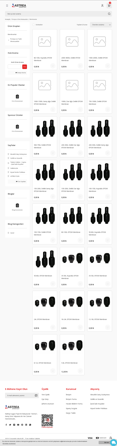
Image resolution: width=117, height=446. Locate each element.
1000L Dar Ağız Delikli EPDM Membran (72, 102)
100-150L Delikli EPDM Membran (42, 233)
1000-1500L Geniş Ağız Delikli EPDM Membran (45, 102)
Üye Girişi (45, 399)
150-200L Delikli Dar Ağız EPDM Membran (70, 189)
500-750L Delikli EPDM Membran (42, 146)
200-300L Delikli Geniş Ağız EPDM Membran (99, 146)
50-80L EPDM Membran (43, 276)
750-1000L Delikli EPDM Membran (98, 102)
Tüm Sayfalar (21, 181)
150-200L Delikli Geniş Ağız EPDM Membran (44, 189)
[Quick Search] (14, 66)
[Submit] (37, 395)
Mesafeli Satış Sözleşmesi (100, 395)
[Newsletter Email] (22, 395)
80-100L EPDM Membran (70, 232)
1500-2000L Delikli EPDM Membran (98, 59)
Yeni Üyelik (45, 395)
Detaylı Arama (21, 72)
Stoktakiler (39, 25)
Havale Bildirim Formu (74, 404)
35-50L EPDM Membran (98, 276)
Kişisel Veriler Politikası (98, 408)
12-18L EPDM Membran (98, 319)
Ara (24, 67)
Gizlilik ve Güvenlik (97, 399)
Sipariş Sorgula (71, 408)
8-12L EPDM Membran (42, 363)
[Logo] (19, 6)
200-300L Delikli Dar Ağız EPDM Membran (70, 146)
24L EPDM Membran (42, 319)
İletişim (68, 395)
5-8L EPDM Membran (69, 363)
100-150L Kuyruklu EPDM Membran (98, 189)
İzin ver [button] (106, 442)
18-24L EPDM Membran (70, 319)
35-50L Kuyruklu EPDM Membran (69, 277)
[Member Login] (102, 5)
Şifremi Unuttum (48, 404)
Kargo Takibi (71, 413)
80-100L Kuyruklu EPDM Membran (43, 59)
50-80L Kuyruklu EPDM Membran (97, 233)
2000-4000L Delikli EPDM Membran (70, 59)
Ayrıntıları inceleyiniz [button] (9, 443)
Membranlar (33, 19)
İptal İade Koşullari (97, 404)
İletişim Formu (71, 399)
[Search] (58, 14)
